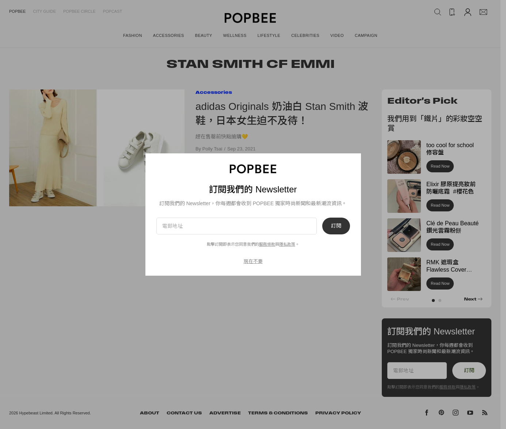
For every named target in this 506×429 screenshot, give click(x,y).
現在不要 (253, 261)
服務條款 (267, 244)
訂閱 (336, 226)
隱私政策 (287, 244)
